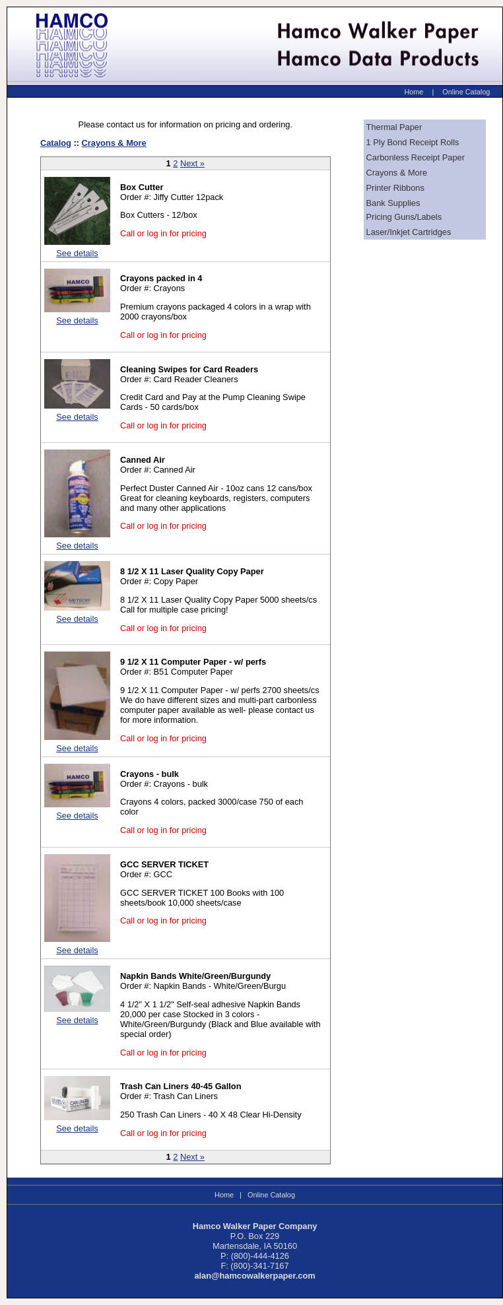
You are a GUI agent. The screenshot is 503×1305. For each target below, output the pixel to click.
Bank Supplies (393, 203)
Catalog (55, 143)
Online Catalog (466, 92)
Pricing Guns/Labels (404, 217)
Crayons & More (114, 143)
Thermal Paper (394, 127)
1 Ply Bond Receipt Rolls (412, 142)
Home (413, 92)
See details (77, 253)
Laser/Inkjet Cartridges (409, 232)
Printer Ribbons (395, 188)
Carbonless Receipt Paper (415, 157)
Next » (192, 163)
